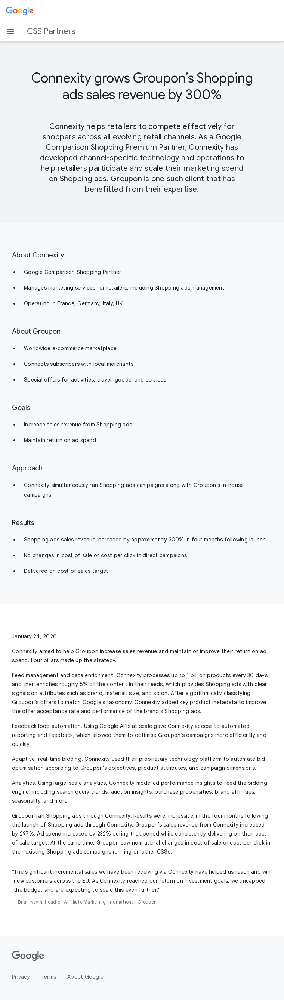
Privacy (21, 976)
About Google (85, 976)
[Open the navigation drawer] (10, 31)
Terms (48, 976)
